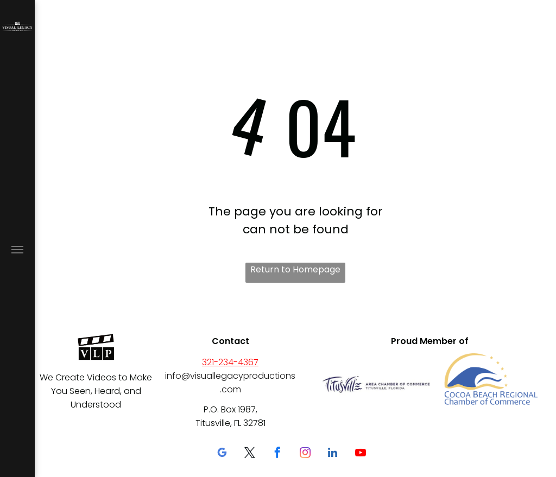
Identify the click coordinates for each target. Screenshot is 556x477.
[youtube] (360, 453)
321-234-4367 (230, 362)
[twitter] (250, 453)
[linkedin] (333, 453)
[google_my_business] (222, 453)
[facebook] (277, 453)
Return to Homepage (295, 269)
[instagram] (305, 453)
